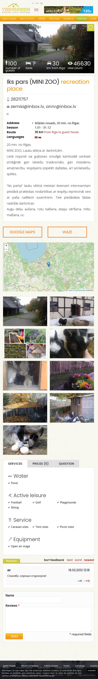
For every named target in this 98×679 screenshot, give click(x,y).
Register (81, 18)
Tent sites (40, 527)
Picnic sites (65, 527)
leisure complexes (29, 665)
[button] (48, 264)
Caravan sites (18, 527)
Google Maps (22, 232)
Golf (36, 502)
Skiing (13, 507)
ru (37, 3)
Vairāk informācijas (47, 675)
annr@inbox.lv (61, 106)
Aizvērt (92, 670)
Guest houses (9, 18)
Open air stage (19, 546)
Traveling (54, 18)
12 (88, 581)
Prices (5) (40, 464)
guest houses (9, 665)
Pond (13, 483)
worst (78, 560)
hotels (67, 665)
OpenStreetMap (80, 290)
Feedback (68, 18)
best (70, 560)
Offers (41, 18)
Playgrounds (66, 502)
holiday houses (51, 665)
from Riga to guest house (61, 132)
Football (15, 502)
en (42, 3)
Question (66, 464)
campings (80, 665)
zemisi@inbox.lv (27, 106)
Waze (67, 232)
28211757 (19, 99)
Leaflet (69, 290)
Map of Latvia (27, 18)
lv (33, 3)
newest (89, 560)
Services (15, 464)
